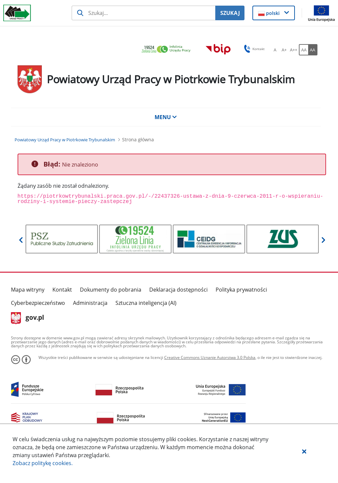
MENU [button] (166, 117)
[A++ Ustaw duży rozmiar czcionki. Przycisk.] (294, 50)
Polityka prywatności (241, 289)
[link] (167, 49)
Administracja (90, 303)
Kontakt (62, 289)
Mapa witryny (27, 289)
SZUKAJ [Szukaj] (230, 13)
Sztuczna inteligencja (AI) (145, 303)
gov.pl (27, 318)
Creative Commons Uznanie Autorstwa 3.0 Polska (209, 357)
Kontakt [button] (253, 48)
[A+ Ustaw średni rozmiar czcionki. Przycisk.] (284, 50)
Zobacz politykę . (43, 463)
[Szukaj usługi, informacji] (143, 13)
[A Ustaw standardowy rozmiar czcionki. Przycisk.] (275, 50)
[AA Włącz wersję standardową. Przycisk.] (303, 49)
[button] (304, 451)
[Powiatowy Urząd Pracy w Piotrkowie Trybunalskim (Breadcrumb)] (65, 140)
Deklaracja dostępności (178, 289)
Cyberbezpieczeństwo (38, 303)
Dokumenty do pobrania (110, 289)
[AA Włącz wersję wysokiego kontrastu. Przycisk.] (312, 49)
